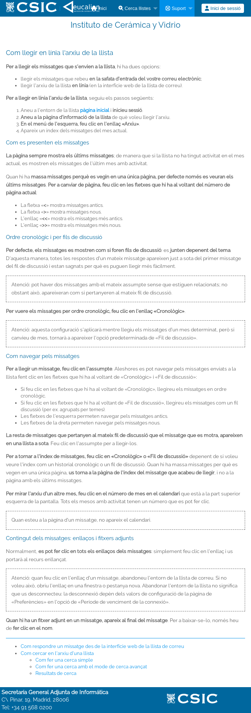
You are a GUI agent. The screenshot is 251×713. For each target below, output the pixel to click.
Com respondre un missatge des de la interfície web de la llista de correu (102, 646)
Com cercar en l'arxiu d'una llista (57, 653)
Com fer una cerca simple (64, 660)
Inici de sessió (222, 8)
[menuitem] (136, 8)
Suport (175, 8)
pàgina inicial (94, 110)
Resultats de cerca (55, 673)
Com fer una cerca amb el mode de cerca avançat (91, 666)
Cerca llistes (134, 8)
